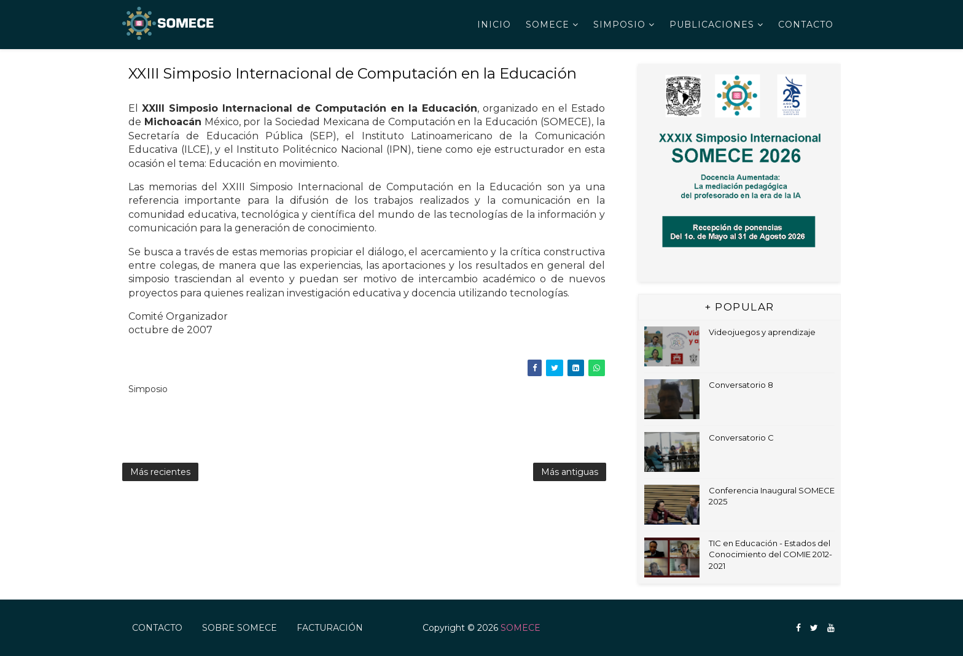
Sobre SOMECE (239, 627)
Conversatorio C (741, 437)
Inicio (494, 24)
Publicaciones (711, 24)
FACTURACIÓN (330, 627)
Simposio (619, 24)
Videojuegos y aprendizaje (762, 332)
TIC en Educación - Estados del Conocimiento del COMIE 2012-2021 (770, 554)
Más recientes (160, 471)
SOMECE (547, 24)
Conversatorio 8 (741, 385)
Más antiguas (569, 471)
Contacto (805, 24)
